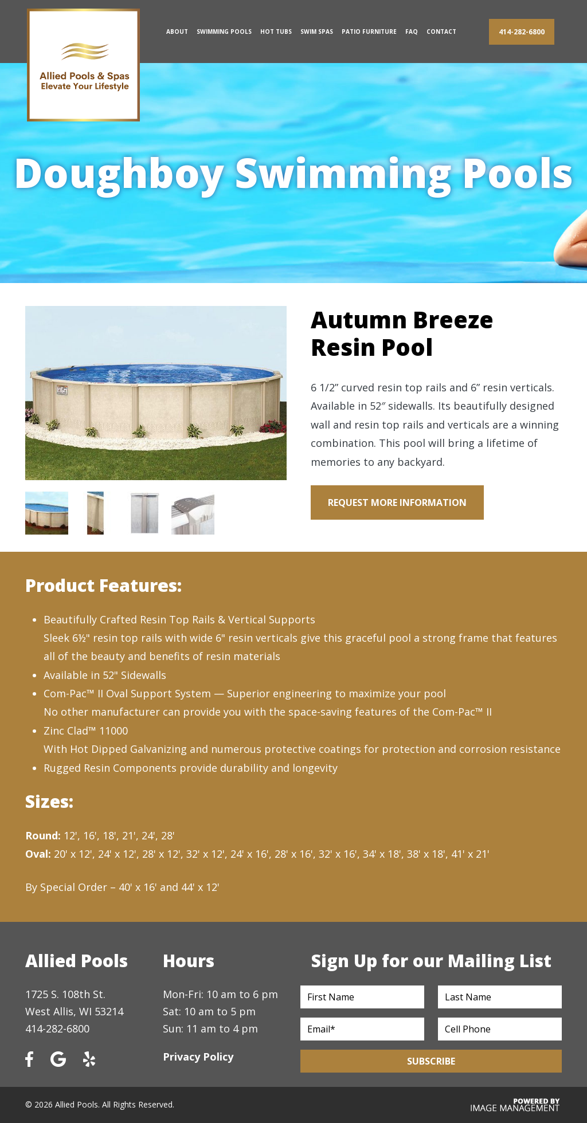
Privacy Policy (198, 1056)
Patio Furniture (369, 32)
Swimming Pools (224, 32)
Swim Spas (316, 32)
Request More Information (397, 502)
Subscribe (431, 1061)
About (177, 32)
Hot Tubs (276, 32)
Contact (441, 32)
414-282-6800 (522, 32)
